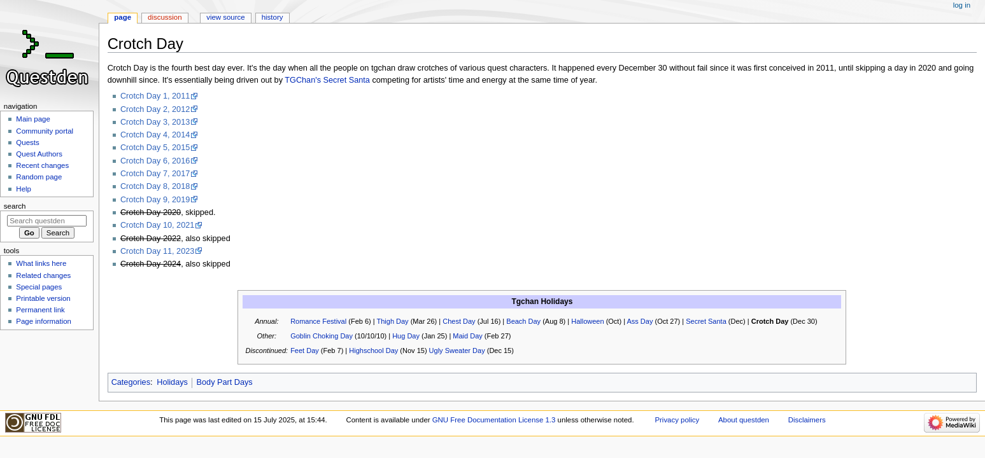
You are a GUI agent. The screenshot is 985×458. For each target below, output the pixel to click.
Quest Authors (39, 154)
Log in (961, 5)
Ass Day (640, 321)
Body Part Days (225, 382)
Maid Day (467, 336)
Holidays (172, 382)
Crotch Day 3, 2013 (155, 122)
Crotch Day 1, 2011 (155, 96)
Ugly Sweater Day (457, 350)
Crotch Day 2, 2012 (155, 109)
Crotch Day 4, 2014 (155, 134)
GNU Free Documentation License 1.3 (494, 420)
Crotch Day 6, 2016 (155, 160)
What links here (41, 263)
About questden (743, 420)
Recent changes (42, 165)
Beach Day (523, 321)
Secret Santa (706, 321)
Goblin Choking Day (321, 336)
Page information (43, 321)
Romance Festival (318, 321)
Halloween (587, 321)
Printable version (43, 298)
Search (15, 206)
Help (23, 189)
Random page (39, 177)
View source (225, 17)
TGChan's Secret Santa (327, 80)
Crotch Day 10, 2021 (157, 225)
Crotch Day (770, 321)
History (272, 17)
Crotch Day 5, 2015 (155, 147)
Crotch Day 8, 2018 (155, 186)
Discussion (164, 17)
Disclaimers (807, 420)
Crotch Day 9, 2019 (155, 199)
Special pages (39, 287)
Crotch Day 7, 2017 (155, 173)
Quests (27, 142)
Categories (130, 382)
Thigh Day (392, 321)
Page (122, 17)
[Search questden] (47, 220)
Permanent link (40, 310)
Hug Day (406, 336)
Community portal (44, 131)
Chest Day (459, 321)
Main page (33, 119)
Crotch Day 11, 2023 (157, 251)
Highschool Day (373, 350)
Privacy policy (677, 420)
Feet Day (304, 350)
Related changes (43, 275)
